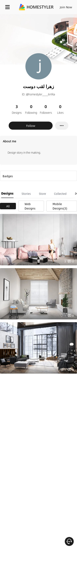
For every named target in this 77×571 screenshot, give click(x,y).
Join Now (66, 7)
